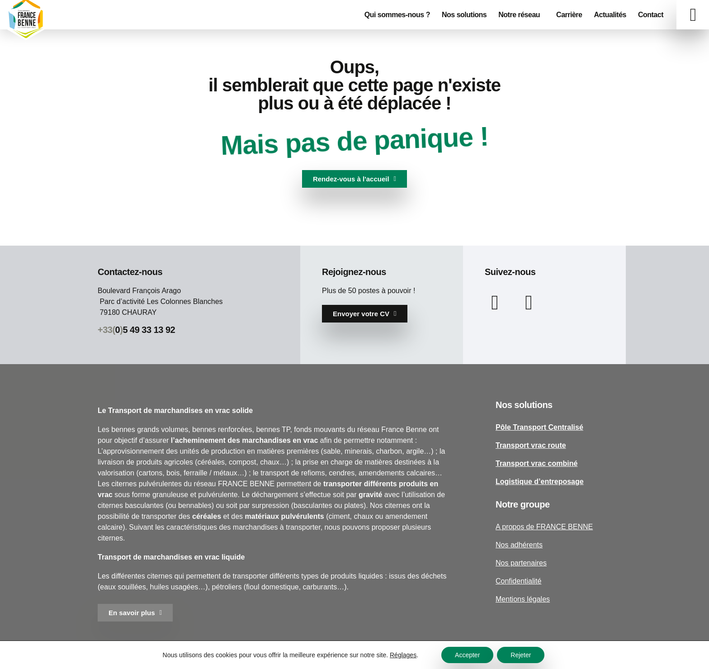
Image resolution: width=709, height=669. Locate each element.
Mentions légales (523, 599)
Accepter (467, 655)
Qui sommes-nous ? (397, 15)
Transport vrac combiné (536, 463)
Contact (650, 15)
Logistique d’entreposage (540, 481)
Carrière (569, 15)
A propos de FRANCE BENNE (544, 527)
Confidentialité (518, 581)
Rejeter (520, 655)
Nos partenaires (521, 563)
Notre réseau (521, 14)
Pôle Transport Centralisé (539, 427)
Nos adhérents (519, 545)
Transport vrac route (531, 445)
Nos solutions (464, 15)
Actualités (610, 15)
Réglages (403, 655)
